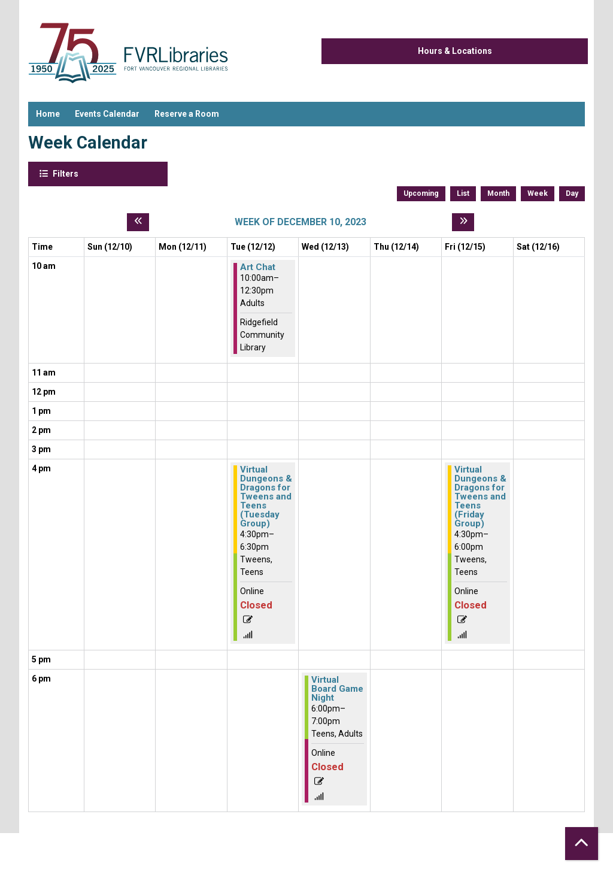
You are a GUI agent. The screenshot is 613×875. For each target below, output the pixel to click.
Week (537, 193)
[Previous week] (138, 222)
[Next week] (463, 222)
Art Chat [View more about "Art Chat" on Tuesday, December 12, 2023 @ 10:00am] (257, 267)
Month (498, 193)
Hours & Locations (455, 51)
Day (572, 193)
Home (48, 114)
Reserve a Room (186, 114)
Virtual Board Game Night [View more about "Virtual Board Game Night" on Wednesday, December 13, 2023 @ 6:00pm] (337, 689)
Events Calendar (107, 114)
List (463, 193)
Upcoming (421, 193)
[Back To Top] (581, 843)
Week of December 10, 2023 (300, 222)
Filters (64, 173)
